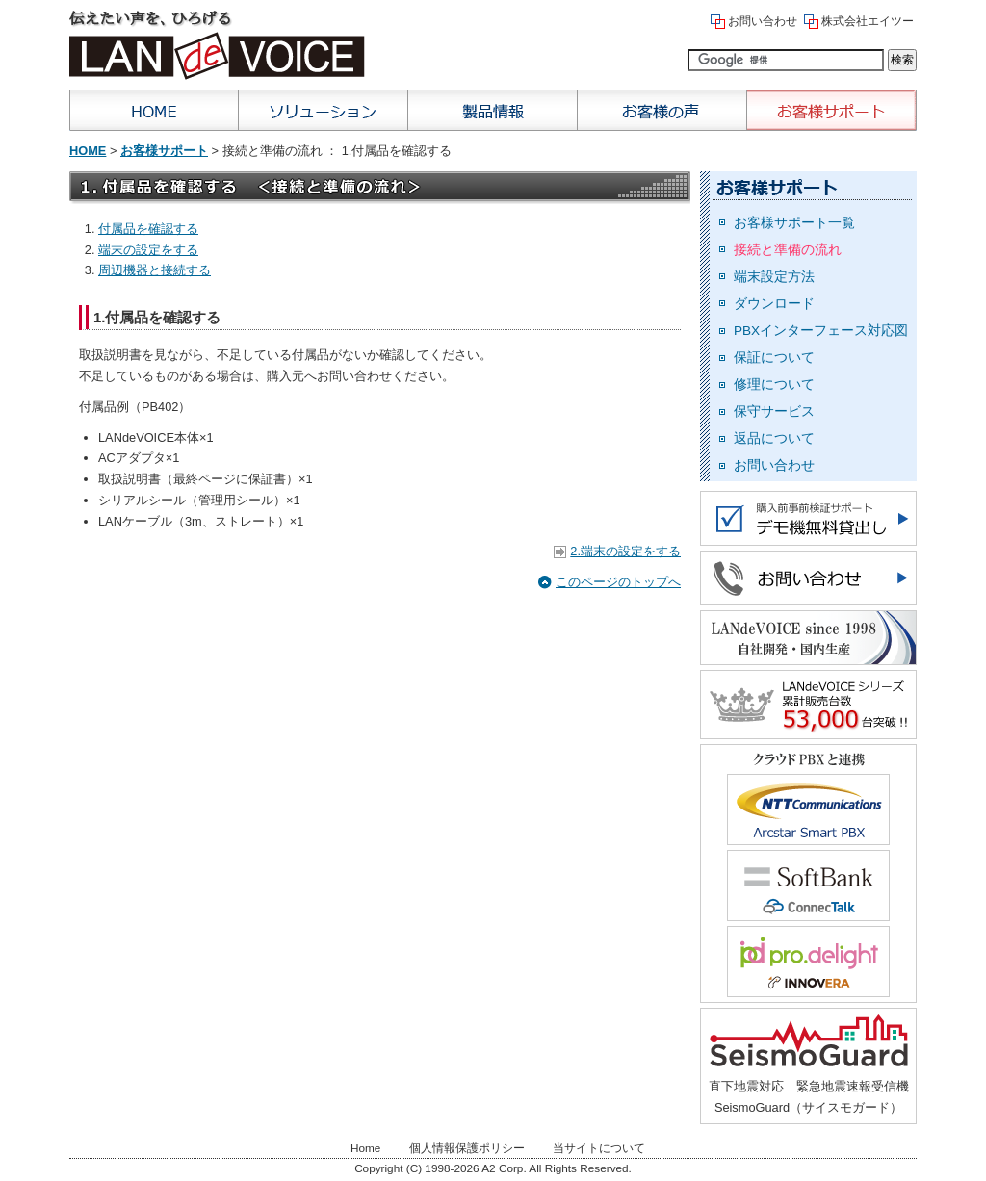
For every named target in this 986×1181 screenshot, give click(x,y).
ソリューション (323, 110)
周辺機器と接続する (154, 270)
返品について (774, 438)
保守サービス (774, 411)
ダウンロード (774, 303)
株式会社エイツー (867, 21)
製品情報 (493, 110)
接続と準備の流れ (788, 250)
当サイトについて (599, 1148)
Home (154, 110)
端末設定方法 (774, 277)
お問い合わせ (762, 21)
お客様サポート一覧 (794, 223)
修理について (774, 384)
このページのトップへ (618, 582)
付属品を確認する (148, 228)
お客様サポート (832, 110)
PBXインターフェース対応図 (821, 330)
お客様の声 (662, 110)
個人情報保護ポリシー (467, 1148)
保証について (774, 357)
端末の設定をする (148, 250)
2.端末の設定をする (625, 551)
